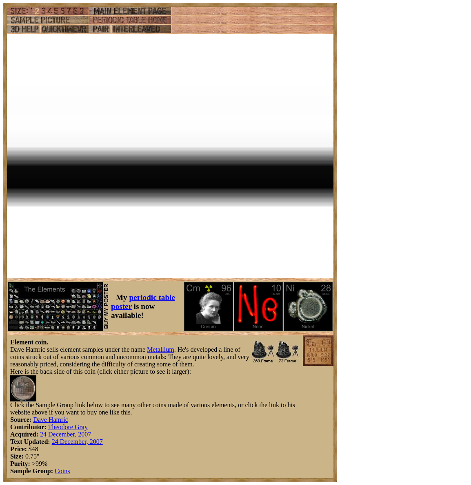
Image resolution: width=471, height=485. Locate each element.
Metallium (160, 349)
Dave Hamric (50, 419)
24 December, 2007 (65, 434)
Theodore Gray (68, 426)
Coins (62, 470)
